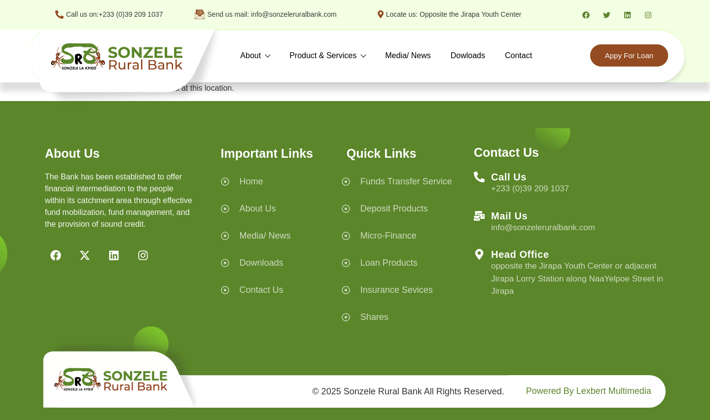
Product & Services (327, 55)
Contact (518, 55)
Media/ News (407, 55)
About (255, 55)
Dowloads (468, 55)
